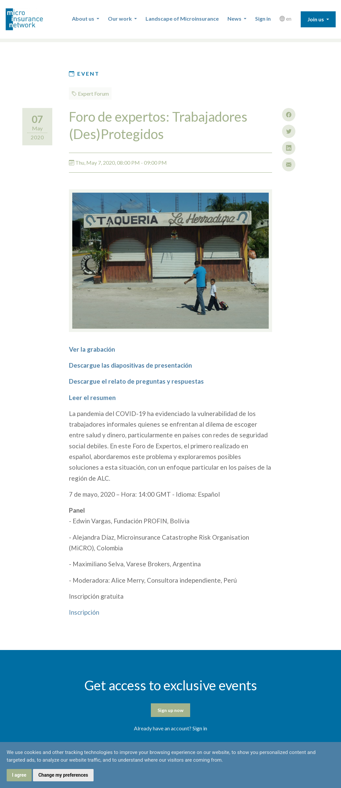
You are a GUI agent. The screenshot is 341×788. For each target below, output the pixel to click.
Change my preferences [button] (63, 775)
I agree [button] (19, 775)
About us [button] (83, 18)
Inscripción (84, 612)
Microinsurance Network (33, 19)
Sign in (263, 18)
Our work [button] (120, 18)
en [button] (285, 18)
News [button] (234, 18)
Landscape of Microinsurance (182, 18)
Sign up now (170, 710)
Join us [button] (316, 19)
